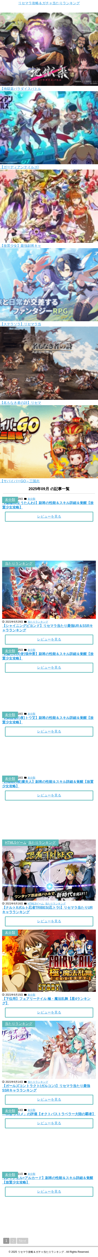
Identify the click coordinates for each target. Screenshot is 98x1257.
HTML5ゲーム (15, 842)
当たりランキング (18, 563)
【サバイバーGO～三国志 (20, 481)
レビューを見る (49, 516)
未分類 (10, 499)
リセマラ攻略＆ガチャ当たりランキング (49, 3)
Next (22, 1241)
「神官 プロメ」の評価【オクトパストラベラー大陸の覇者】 (48, 1114)
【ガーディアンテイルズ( (19, 167)
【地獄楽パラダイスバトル (20, 89)
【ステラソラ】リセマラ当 (20, 324)
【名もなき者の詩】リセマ (20, 403)
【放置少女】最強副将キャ (20, 246)
